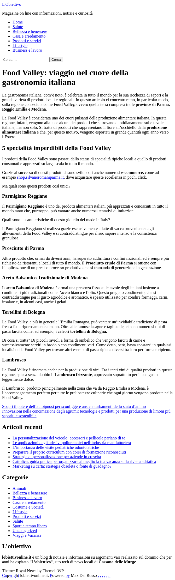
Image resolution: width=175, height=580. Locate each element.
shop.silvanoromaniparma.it (40, 177)
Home (18, 22)
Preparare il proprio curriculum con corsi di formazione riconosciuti (69, 452)
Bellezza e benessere (30, 31)
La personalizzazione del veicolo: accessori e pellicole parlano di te (69, 438)
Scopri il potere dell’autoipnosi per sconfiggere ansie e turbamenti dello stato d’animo (74, 406)
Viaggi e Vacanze (27, 535)
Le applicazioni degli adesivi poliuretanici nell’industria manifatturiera (72, 442)
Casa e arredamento (29, 36)
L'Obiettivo (11, 4)
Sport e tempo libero (30, 526)
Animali (19, 488)
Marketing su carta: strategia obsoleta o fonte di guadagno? (62, 466)
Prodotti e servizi (27, 41)
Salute (18, 27)
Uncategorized (25, 530)
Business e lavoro (27, 50)
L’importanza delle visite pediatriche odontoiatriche (56, 447)
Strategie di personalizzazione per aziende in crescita (57, 457)
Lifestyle (20, 45)
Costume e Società (28, 507)
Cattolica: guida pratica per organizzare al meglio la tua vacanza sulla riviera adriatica (84, 461)
